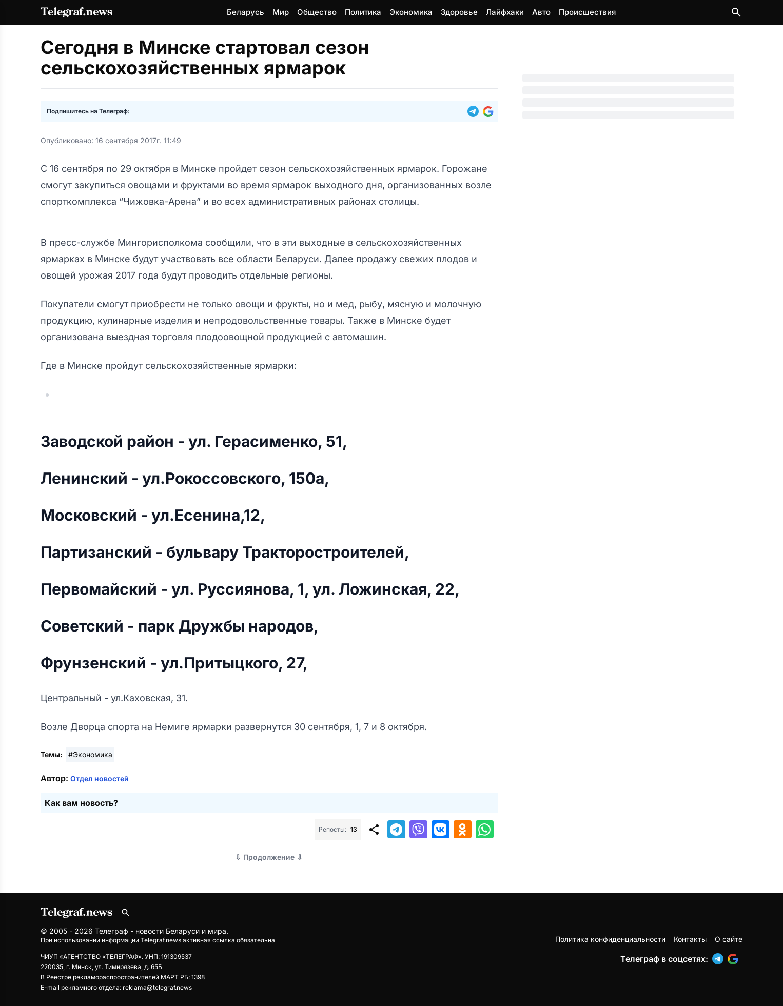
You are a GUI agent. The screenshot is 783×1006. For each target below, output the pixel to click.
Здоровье (459, 12)
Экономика (411, 12)
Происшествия (587, 12)
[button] (475, 111)
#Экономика (90, 754)
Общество (317, 12)
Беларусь (245, 12)
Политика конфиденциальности (610, 939)
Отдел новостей (99, 778)
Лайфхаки (505, 12)
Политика (363, 12)
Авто (541, 12)
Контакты (690, 939)
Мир (280, 12)
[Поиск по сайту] (736, 12)
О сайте (728, 939)
